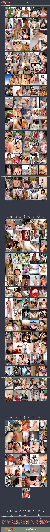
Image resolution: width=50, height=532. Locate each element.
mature (25, 515)
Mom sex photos (34, 200)
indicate (24, 213)
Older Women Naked (34, 188)
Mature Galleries (43, 188)
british (11, 511)
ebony (15, 512)
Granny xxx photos (26, 200)
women (43, 215)
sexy (39, 511)
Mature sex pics (9, 389)
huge (20, 515)
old (28, 216)
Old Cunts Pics (9, 200)
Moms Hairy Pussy (9, 188)
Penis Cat (42, 518)
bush (11, 215)
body (7, 515)
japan (24, 511)
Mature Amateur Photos (43, 200)
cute (15, 213)
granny (20, 512)
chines (11, 216)
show (39, 512)
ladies (24, 215)
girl (15, 515)
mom (29, 511)
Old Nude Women (34, 389)
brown (11, 512)
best (7, 512)
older (29, 217)
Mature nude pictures (26, 401)
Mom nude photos (26, 188)
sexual (39, 213)
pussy (34, 216)
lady (24, 216)
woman (43, 512)
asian (7, 511)
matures (29, 213)
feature (16, 217)
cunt (11, 515)
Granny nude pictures (34, 401)
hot (20, 216)
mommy (29, 512)
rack (33, 217)
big (7, 215)
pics (28, 515)
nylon (29, 215)
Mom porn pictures (43, 389)
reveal (34, 515)
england (15, 215)
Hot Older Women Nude (17, 389)
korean (25, 512)
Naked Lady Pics (26, 389)
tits (38, 217)
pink (33, 213)
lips (24, 217)
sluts (39, 215)
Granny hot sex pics (43, 401)
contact (35, 529)
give (20, 213)
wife (43, 511)
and (7, 213)
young (43, 217)
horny (20, 215)
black (7, 217)
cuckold (11, 217)
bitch (7, 216)
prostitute (33, 215)
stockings (38, 216)
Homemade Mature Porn (17, 188)
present (34, 512)
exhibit (16, 216)
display (16, 511)
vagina (39, 515)
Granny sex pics (17, 200)
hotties (20, 217)
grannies (20, 511)
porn (33, 511)
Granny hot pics (9, 401)
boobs (11, 213)
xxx (43, 216)
